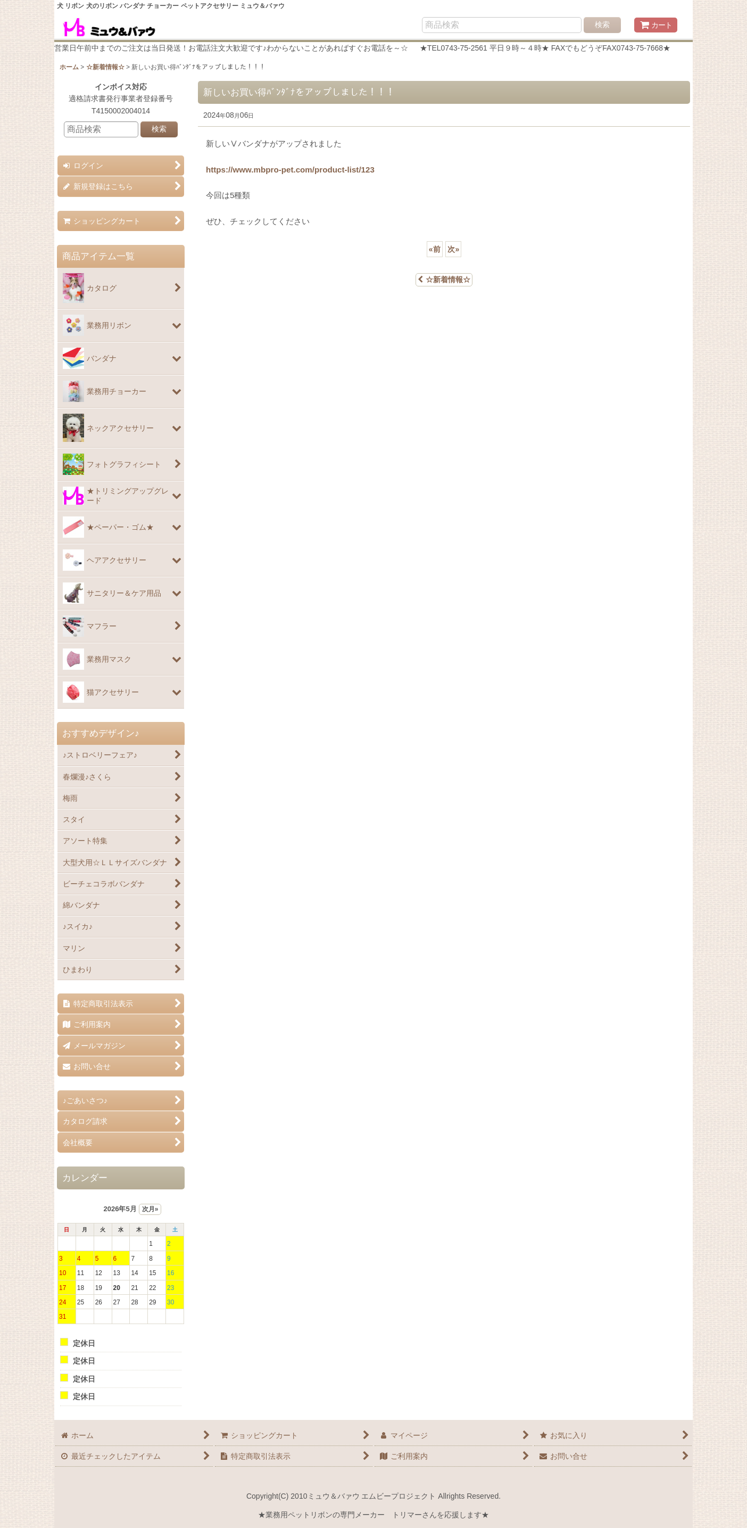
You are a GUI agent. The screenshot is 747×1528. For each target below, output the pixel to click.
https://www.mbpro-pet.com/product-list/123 (290, 169)
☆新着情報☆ (444, 279)
